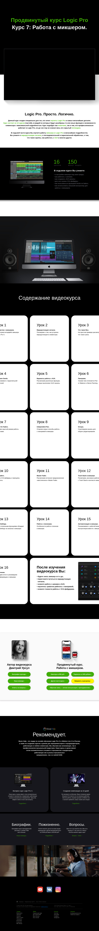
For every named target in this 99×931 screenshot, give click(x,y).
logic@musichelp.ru (44, 906)
